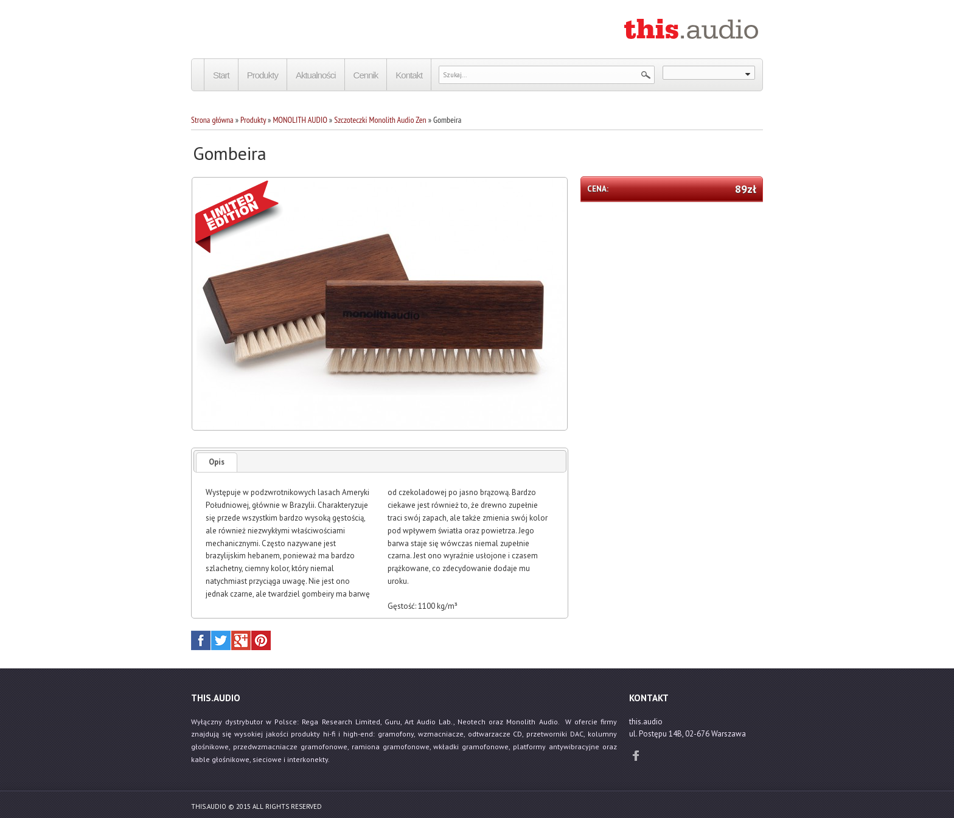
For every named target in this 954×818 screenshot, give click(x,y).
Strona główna (212, 119)
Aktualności (316, 75)
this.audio (208, 806)
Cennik (365, 75)
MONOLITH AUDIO (300, 119)
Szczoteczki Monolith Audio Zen (380, 119)
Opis (217, 462)
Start (221, 75)
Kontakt (408, 75)
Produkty (262, 75)
